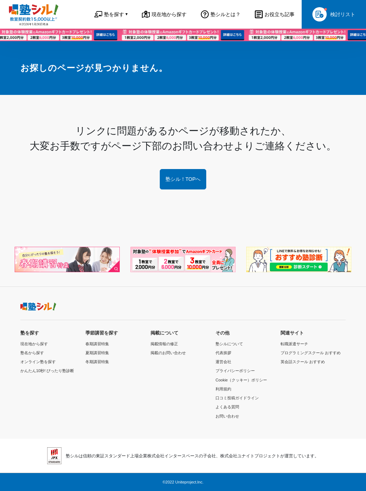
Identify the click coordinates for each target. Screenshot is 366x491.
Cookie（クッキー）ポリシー (241, 380)
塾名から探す (32, 353)
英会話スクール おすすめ (303, 362)
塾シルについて (229, 344)
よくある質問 (227, 407)
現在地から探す (34, 344)
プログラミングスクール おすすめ (311, 353)
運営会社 (223, 362)
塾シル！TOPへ (183, 179)
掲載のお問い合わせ (168, 353)
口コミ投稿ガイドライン (237, 398)
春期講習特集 (97, 344)
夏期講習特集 (97, 353)
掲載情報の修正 (164, 344)
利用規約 (223, 389)
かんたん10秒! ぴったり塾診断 (47, 371)
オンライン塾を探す (38, 362)
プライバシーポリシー (235, 371)
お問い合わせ (227, 416)
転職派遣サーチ (294, 344)
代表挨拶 (223, 353)
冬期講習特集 (97, 362)
